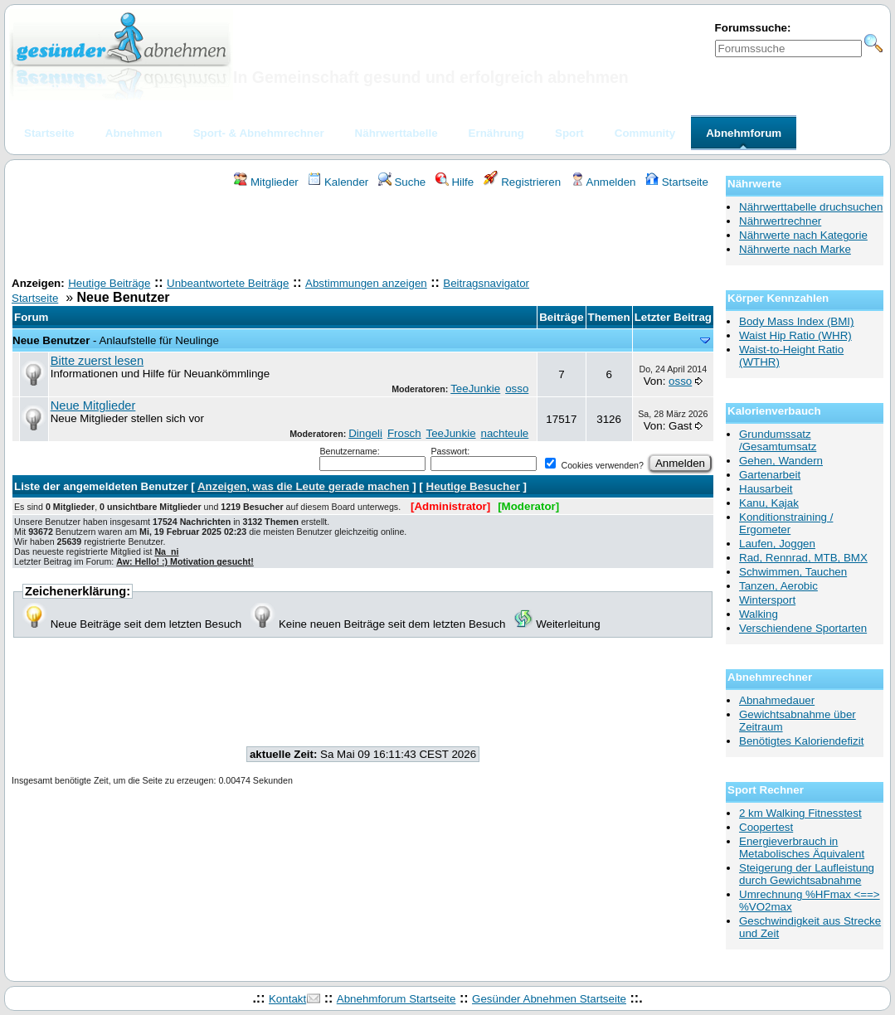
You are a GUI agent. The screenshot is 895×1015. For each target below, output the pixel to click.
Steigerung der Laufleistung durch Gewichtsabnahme (806, 874)
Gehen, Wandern (781, 460)
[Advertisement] (363, 234)
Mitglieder (266, 182)
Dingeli (365, 433)
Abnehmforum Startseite (396, 999)
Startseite (676, 182)
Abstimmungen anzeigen (366, 283)
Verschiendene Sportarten (803, 628)
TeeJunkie (475, 388)
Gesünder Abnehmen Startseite (549, 999)
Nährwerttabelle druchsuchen (811, 207)
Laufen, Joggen (777, 543)
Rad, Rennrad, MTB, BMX (803, 557)
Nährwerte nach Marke (795, 249)
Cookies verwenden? (594, 465)
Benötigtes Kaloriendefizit (801, 741)
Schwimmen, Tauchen (793, 572)
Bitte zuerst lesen (97, 360)
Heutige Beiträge (109, 283)
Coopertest (766, 827)
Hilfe (454, 182)
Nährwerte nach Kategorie (803, 235)
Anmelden (603, 182)
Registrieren (523, 182)
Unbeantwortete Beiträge (228, 283)
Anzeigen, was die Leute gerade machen (303, 486)
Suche (402, 182)
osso (516, 388)
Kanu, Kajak (769, 503)
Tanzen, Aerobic (778, 586)
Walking (758, 614)
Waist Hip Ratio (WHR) (795, 335)
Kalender (338, 182)
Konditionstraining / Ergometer (786, 523)
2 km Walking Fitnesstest (800, 813)
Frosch (404, 433)
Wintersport (767, 600)
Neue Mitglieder (93, 405)
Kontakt (287, 999)
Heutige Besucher (473, 486)
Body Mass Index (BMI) (796, 321)
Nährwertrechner (780, 221)
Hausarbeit (765, 489)
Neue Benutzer (51, 340)
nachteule (504, 433)
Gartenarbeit (769, 475)
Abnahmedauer (777, 700)
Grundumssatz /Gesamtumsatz (777, 440)
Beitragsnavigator (486, 283)
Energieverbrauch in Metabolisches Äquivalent (801, 847)
